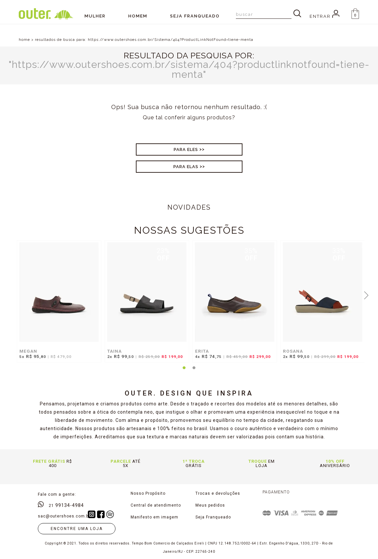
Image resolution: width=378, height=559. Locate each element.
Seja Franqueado (213, 517)
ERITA (202, 351)
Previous (12, 294)
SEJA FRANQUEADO (195, 16)
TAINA (114, 351)
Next (366, 294)
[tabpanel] (57, 304)
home (24, 40)
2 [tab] (194, 371)
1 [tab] (184, 371)
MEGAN (28, 351)
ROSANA (293, 351)
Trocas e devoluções (217, 493)
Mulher (95, 16)
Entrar (325, 16)
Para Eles (186, 149)
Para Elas (185, 166)
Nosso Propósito (148, 493)
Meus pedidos (210, 505)
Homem (137, 16)
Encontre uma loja (77, 528)
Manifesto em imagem (154, 517)
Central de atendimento (156, 505)
